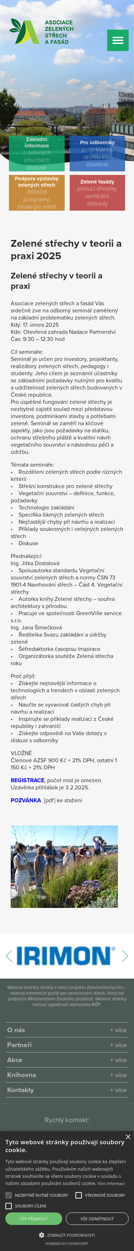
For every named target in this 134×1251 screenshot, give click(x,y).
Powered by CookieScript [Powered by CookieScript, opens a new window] (66, 1243)
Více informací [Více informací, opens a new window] (111, 1183)
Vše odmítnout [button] (97, 1218)
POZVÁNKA (26, 800)
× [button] (127, 1137)
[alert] (67, 1191)
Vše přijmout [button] (34, 1218)
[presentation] (9, 959)
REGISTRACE (27, 780)
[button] (41, 1195)
